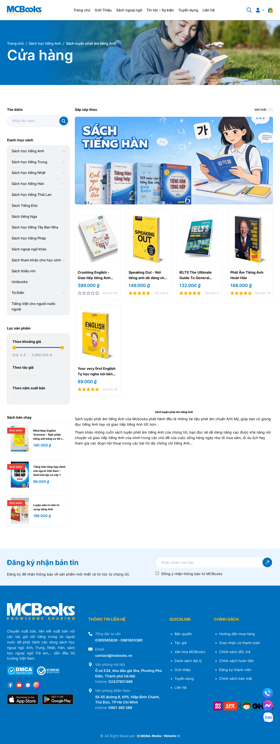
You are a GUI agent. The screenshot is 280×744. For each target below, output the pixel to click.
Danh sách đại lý (188, 661)
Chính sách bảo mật (235, 678)
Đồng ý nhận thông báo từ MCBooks (191, 574)
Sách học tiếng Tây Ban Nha (35, 227)
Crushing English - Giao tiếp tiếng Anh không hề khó (94, 277)
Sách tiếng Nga (24, 216)
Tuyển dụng (188, 10)
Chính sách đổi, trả (234, 652)
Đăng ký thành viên (235, 670)
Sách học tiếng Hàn (28, 183)
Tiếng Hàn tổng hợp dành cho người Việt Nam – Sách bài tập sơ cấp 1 (49, 471)
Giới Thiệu (103, 10)
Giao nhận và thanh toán (239, 643)
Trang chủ (82, 10)
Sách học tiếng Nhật (29, 172)
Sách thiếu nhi (23, 271)
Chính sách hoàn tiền (236, 661)
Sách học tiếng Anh (28, 151)
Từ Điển (18, 293)
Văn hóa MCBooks (190, 652)
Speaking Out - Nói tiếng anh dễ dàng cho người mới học (147, 277)
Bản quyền (183, 634)
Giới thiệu (183, 670)
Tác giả (181, 643)
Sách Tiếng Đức (25, 205)
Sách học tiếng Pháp (29, 238)
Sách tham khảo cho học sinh (36, 260)
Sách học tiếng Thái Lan (32, 194)
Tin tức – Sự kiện (160, 10)
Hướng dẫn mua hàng (237, 634)
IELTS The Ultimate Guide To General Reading (195, 277)
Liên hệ (209, 10)
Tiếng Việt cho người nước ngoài (34, 306)
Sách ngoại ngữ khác (29, 249)
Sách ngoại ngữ (129, 10)
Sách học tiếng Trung (29, 162)
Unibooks (20, 282)
